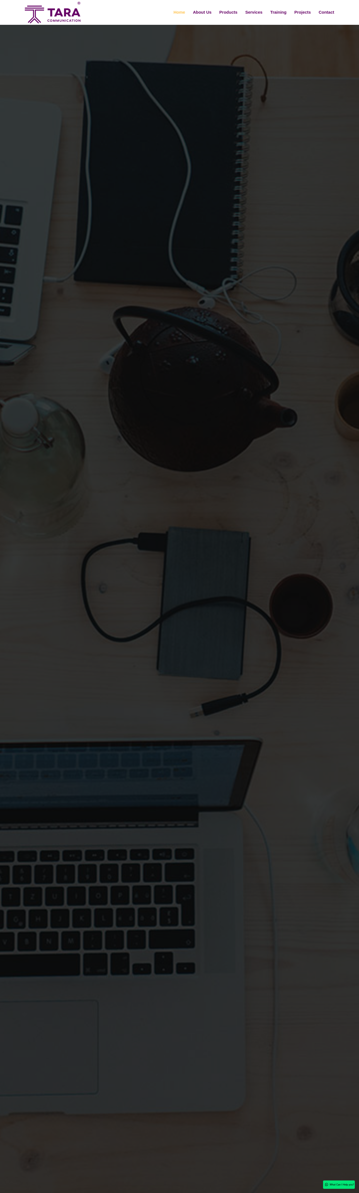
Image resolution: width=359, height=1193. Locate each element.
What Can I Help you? (324, 1183)
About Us (202, 12)
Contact (326, 12)
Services (254, 12)
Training (278, 12)
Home (179, 12)
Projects (302, 12)
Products (228, 12)
